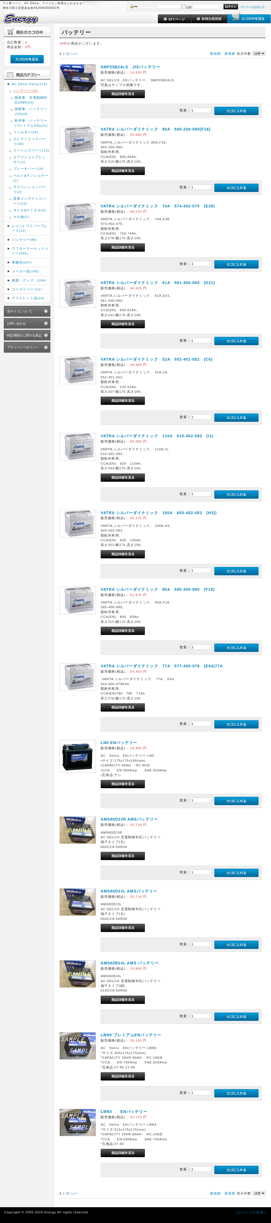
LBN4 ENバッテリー (124, 1111)
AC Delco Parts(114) (29, 84)
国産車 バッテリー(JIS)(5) (31, 111)
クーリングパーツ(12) (31, 150)
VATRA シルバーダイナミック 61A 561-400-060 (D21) (158, 282)
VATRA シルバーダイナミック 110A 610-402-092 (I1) (157, 436)
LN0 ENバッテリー (119, 742)
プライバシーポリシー (22, 347)
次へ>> (72, 53)
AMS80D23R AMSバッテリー (129, 819)
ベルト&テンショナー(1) (30, 178)
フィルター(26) (25, 132)
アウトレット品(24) (28, 298)
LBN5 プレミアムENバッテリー (131, 1035)
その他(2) (21, 216)
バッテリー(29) (25, 90)
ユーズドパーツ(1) (27, 289)
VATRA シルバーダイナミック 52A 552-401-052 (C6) (157, 359)
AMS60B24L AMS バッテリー (130, 963)
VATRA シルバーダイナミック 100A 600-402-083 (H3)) (159, 513)
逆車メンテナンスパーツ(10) (29, 201)
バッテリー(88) (24, 239)
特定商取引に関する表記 (24, 335)
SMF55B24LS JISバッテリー (130, 67)
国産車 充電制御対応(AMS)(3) (31, 100)
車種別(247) (22, 262)
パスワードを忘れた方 (252, 7)
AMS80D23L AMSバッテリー (129, 891)
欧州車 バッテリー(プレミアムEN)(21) (31, 123)
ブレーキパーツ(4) (28, 168)
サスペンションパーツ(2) (29, 189)
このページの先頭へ (250, 1212)
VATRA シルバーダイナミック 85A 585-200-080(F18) (155, 129)
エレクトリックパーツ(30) (29, 141)
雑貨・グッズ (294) (29, 280)
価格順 (215, 53)
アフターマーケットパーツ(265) (30, 251)
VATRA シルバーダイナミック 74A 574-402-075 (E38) (158, 206)
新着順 (230, 53)
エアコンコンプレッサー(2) (29, 159)
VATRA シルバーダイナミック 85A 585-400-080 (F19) (158, 589)
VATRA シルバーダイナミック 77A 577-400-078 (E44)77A (162, 666)
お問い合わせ (16, 323)
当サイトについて (19, 311)
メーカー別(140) (25, 271)
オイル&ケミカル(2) (29, 210)
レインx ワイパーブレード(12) (30, 228)
